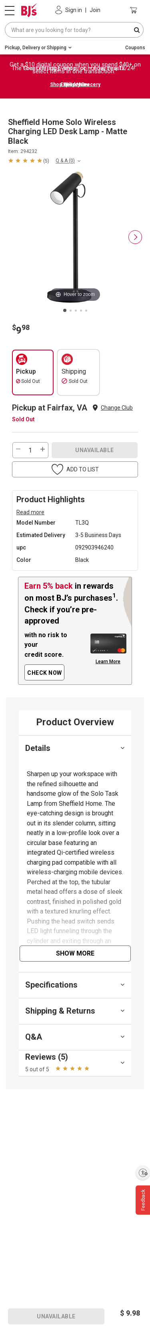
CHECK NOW (44, 673)
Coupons (135, 47)
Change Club (117, 407)
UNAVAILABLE (94, 450)
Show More (75, 953)
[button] (28, 160)
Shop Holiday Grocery (75, 84)
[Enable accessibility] (143, 1172)
